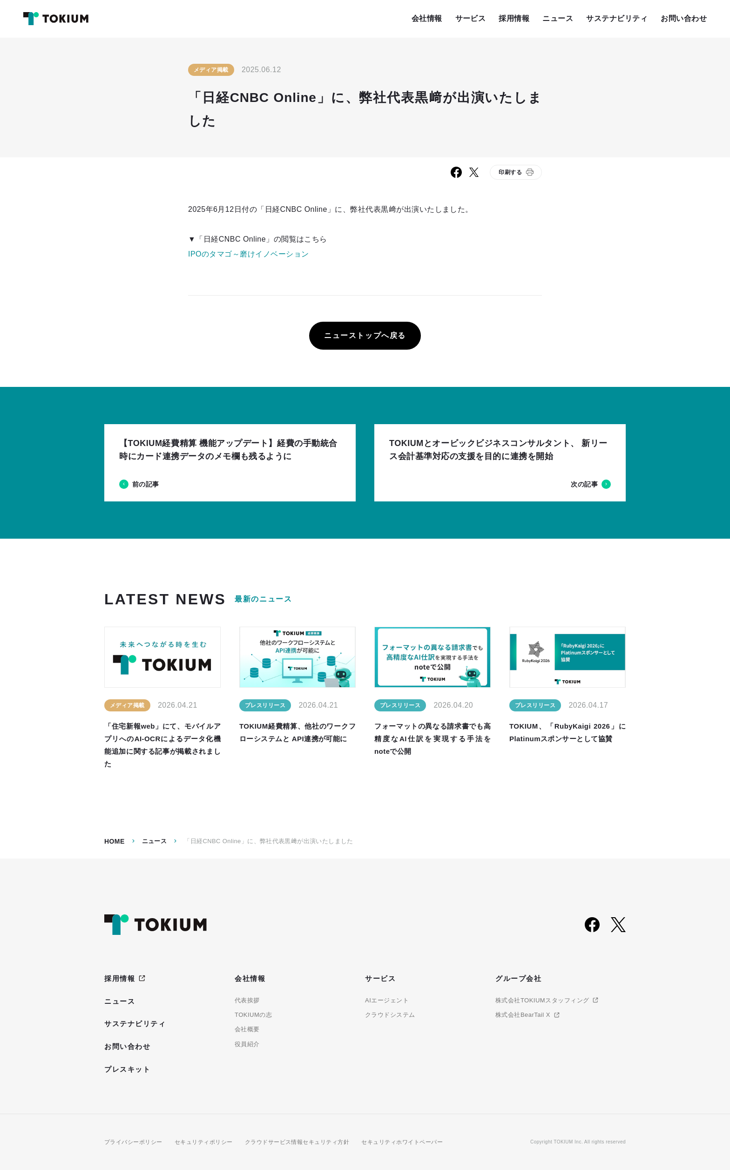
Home (114, 841)
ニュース (154, 841)
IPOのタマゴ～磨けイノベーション (248, 254)
